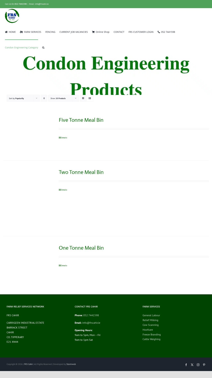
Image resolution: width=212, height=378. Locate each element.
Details (64, 137)
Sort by (16, 98)
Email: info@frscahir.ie (39, 4)
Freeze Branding (152, 334)
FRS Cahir (28, 364)
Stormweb (71, 364)
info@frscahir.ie (91, 322)
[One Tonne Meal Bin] (27, 265)
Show (58, 98)
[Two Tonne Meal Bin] (27, 198)
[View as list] (89, 98)
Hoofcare (148, 329)
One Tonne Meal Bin (81, 247)
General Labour (151, 315)
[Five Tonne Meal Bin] (27, 134)
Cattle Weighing (151, 339)
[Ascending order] (44, 98)
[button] (43, 47)
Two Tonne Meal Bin (81, 172)
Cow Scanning (151, 324)
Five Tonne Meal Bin (81, 120)
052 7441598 (21, 4)
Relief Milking (150, 320)
